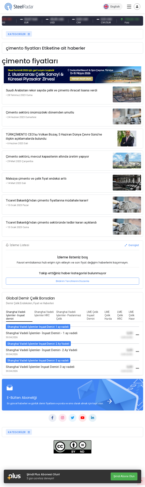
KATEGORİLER (19, 34)
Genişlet (132, 245)
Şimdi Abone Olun (124, 476)
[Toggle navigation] (137, 6)
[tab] (19, 315)
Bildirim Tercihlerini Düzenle (72, 281)
